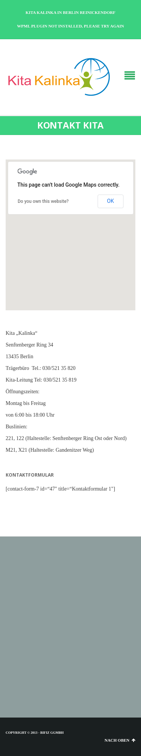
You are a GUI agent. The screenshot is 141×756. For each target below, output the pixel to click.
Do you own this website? (43, 201)
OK (110, 201)
